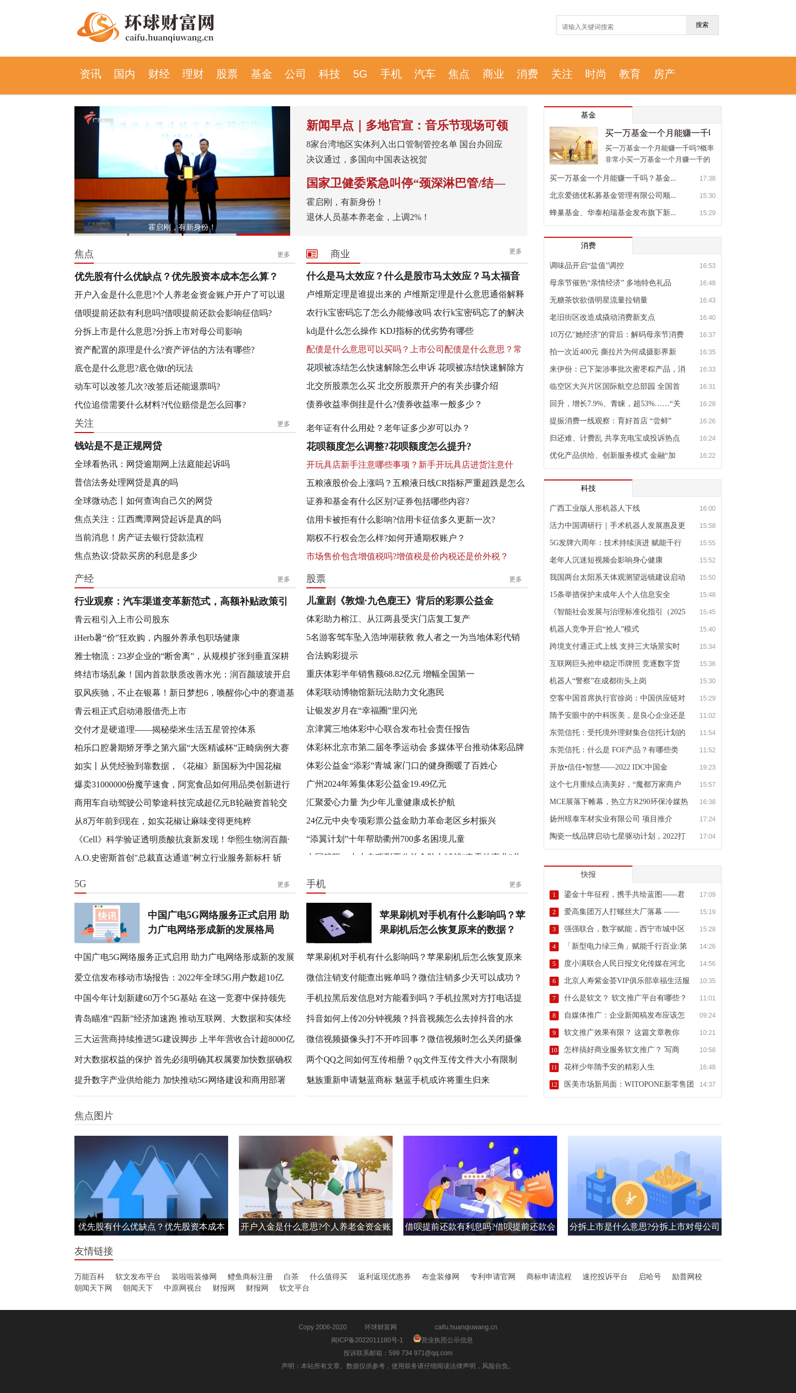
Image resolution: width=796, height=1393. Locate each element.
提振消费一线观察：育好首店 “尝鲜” (610, 421)
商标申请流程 (549, 1276)
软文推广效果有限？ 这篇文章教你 (622, 1032)
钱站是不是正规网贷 (118, 446)
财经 (159, 74)
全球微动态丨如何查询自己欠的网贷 (143, 500)
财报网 (223, 1288)
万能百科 (89, 1276)
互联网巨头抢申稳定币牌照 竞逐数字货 (615, 664)
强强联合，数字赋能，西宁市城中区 (624, 929)
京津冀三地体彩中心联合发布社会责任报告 (388, 728)
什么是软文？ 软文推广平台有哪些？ (625, 998)
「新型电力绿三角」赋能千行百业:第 (625, 946)
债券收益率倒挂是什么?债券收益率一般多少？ (394, 404)
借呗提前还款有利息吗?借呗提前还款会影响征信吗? (173, 313)
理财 (193, 74)
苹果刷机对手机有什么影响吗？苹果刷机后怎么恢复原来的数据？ (452, 922)
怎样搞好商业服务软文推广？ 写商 (622, 1050)
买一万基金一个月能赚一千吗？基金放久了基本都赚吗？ (657, 133)
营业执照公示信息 (443, 1340)
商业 (493, 74)
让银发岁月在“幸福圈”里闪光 (361, 710)
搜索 (702, 25)
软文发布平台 (138, 1276)
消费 (527, 74)
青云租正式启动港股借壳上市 (130, 711)
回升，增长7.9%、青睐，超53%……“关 (615, 404)
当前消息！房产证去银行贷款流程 (139, 537)
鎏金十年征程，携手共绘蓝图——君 (624, 894)
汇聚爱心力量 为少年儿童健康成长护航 (380, 802)
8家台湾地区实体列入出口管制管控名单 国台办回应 (404, 144)
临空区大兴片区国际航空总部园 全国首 (615, 386)
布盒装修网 (440, 1276)
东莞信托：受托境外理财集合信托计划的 (617, 733)
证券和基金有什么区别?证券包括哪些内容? (387, 501)
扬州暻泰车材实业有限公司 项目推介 (611, 819)
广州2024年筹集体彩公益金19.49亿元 (376, 783)
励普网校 (687, 1276)
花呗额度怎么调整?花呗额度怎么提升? (388, 446)
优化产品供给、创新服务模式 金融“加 (613, 455)
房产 (664, 74)
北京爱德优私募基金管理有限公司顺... (613, 195)
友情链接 (93, 1251)
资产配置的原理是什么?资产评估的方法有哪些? (164, 349)
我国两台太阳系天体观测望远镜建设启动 (617, 577)
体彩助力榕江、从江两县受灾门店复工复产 (388, 618)
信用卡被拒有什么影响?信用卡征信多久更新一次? (400, 519)
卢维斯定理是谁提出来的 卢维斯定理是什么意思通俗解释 (415, 294)
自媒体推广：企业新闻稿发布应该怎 (624, 1015)
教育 (630, 74)
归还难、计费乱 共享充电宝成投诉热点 (615, 438)
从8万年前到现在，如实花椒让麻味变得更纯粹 (162, 821)
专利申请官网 (493, 1276)
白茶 (291, 1276)
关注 (562, 74)
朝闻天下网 (93, 1288)
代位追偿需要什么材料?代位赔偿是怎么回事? (160, 404)
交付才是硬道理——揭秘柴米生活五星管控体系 (165, 729)
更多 (283, 254)
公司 (295, 74)
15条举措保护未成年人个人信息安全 (610, 595)
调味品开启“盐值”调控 (587, 266)
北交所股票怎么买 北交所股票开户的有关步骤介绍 (402, 385)
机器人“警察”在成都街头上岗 (598, 681)
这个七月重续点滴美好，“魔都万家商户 (615, 784)
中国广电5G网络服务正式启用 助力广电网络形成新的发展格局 (218, 922)
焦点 (459, 74)
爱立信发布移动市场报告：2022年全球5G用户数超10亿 (179, 977)
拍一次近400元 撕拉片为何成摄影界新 (613, 352)
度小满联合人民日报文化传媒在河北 (624, 963)
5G (360, 74)
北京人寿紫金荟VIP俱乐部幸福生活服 (627, 981)
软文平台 (294, 1288)
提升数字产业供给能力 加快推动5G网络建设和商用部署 (180, 1080)
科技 (329, 74)
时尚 (596, 74)
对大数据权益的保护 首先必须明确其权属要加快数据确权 (183, 1059)
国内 (124, 74)
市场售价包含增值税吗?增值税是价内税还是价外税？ (407, 556)
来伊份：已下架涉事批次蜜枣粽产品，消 (617, 369)
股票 (227, 74)
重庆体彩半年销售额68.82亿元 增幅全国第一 (390, 673)
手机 (391, 74)
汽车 (425, 74)
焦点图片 (93, 1115)
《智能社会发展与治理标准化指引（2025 (617, 612)
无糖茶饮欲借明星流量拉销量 (599, 300)
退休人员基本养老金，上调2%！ (368, 217)
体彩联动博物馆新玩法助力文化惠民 (375, 692)
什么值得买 (328, 1276)
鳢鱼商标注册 (250, 1276)
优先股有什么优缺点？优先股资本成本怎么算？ (176, 276)
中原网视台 (183, 1288)
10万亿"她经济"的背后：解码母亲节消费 (617, 335)
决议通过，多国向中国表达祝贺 (366, 159)
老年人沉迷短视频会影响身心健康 (606, 560)
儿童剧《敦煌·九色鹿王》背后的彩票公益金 (399, 600)
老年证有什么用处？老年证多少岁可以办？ (388, 428)
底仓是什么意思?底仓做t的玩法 (133, 368)
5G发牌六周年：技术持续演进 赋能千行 (616, 543)
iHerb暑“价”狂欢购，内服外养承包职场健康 (157, 637)
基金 (261, 74)
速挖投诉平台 (605, 1276)
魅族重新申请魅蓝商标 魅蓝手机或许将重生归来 (398, 1080)
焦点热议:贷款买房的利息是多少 (135, 555)
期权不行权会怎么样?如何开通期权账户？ (385, 538)
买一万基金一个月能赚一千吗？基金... (613, 178)
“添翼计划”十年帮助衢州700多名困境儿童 (385, 838)
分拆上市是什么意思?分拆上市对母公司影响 (158, 331)
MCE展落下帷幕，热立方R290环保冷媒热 (619, 802)
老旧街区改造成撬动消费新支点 (602, 317)
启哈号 (650, 1276)
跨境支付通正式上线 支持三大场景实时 (615, 646)
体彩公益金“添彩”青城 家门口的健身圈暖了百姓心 (401, 765)
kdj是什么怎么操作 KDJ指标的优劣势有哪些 (390, 330)
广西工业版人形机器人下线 (595, 508)
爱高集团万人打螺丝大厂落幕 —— (622, 912)
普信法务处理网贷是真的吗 (126, 482)
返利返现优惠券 (384, 1276)
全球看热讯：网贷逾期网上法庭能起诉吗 (152, 464)
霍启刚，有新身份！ (182, 227)
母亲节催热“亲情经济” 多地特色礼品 (610, 283)
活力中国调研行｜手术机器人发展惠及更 (617, 525)
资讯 (90, 74)
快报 (588, 874)
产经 (84, 578)
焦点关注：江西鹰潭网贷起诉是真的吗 (147, 519)
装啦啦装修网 (194, 1276)
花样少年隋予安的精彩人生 (609, 1067)
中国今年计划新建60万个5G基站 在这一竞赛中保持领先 (180, 998)
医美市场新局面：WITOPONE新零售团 (629, 1084)
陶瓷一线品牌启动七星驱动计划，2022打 (617, 836)
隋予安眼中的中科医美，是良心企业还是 (617, 715)
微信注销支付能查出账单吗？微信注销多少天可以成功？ (414, 977)
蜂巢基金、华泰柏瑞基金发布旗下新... (613, 213)
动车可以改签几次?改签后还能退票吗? (147, 386)
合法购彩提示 (332, 655)
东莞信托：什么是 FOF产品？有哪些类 (614, 750)
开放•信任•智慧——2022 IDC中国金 (609, 767)
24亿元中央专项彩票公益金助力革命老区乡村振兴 (401, 820)
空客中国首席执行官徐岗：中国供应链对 (617, 698)
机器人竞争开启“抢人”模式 (594, 629)
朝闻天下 (138, 1288)
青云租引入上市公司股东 (121, 619)
